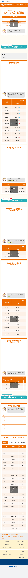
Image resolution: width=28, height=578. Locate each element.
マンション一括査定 (14, 534)
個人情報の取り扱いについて (21, 541)
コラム (7, 557)
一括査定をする (21, 557)
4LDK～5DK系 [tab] (23, 442)
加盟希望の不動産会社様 (7, 547)
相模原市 (21, 536)
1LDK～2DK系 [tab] (5, 442)
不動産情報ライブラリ (21, 35)
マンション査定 (21, 551)
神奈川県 (15, 536)
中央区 (3, 538)
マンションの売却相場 (6, 536)
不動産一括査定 (5, 534)
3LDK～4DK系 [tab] (17, 442)
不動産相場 (7, 551)
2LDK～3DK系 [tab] (11, 442)
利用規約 (7, 544)
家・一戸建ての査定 (7, 554)
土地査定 (21, 554)
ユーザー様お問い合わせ (21, 547)
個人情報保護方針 (7, 541)
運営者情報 (21, 544)
